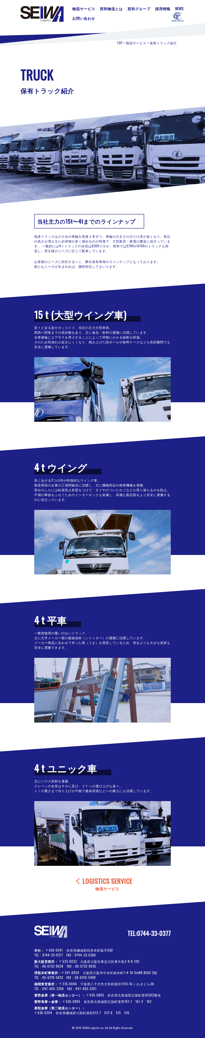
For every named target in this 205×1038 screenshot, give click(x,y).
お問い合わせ (83, 18)
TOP (120, 42)
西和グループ (139, 8)
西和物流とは (111, 8)
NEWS (179, 8)
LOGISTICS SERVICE (107, 884)
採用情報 (162, 8)
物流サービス (83, 8)
